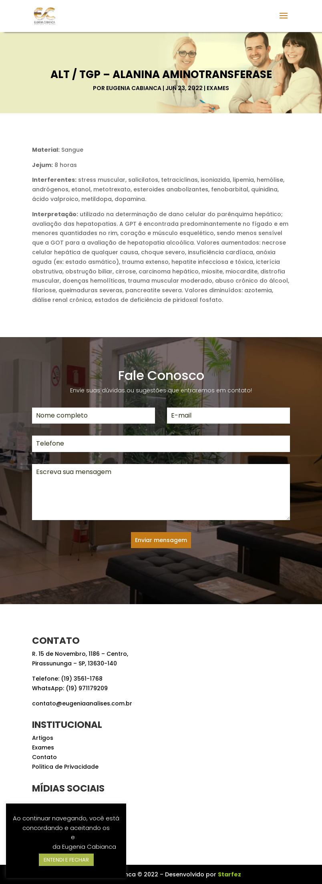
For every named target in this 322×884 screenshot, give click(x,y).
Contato (44, 757)
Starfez (229, 874)
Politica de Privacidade (65, 767)
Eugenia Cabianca (133, 88)
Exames (218, 88)
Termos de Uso (47, 837)
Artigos (42, 738)
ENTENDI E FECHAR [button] (66, 860)
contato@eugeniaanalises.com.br (82, 703)
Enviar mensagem (161, 540)
